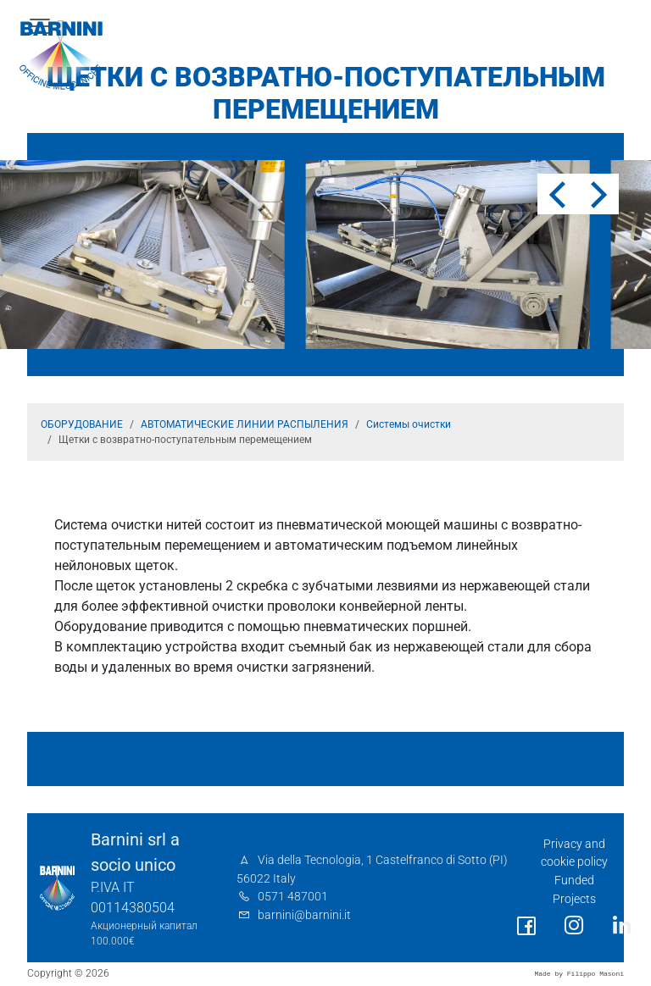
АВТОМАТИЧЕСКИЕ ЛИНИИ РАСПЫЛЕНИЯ (244, 424)
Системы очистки (408, 424)
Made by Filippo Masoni (579, 973)
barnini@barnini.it (304, 915)
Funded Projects (574, 889)
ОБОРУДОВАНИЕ (82, 424)
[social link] (526, 926)
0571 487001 (293, 896)
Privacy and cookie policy (574, 853)
